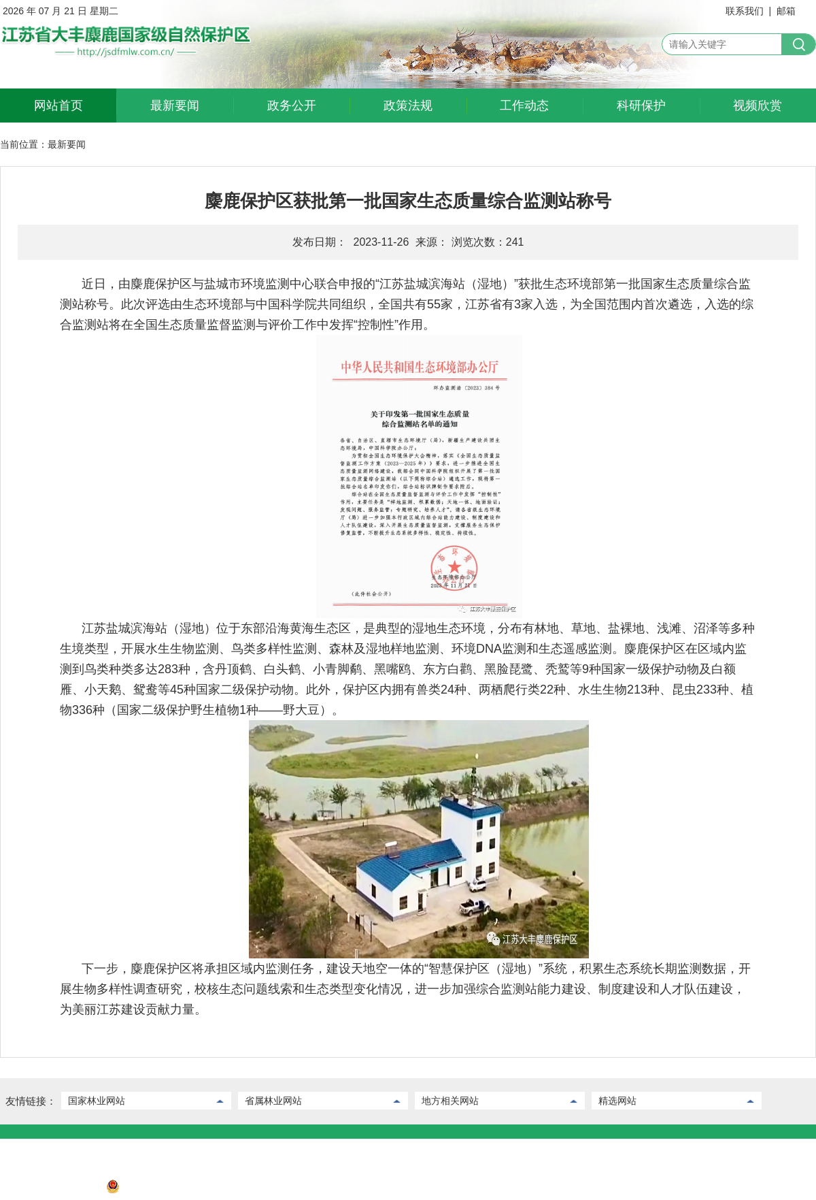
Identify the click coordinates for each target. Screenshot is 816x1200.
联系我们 (745, 10)
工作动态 (524, 105)
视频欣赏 (757, 105)
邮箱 (786, 10)
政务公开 (291, 105)
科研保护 (641, 105)
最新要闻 (174, 105)
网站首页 (58, 105)
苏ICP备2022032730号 (48, 1189)
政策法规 (408, 105)
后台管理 (70, 1149)
